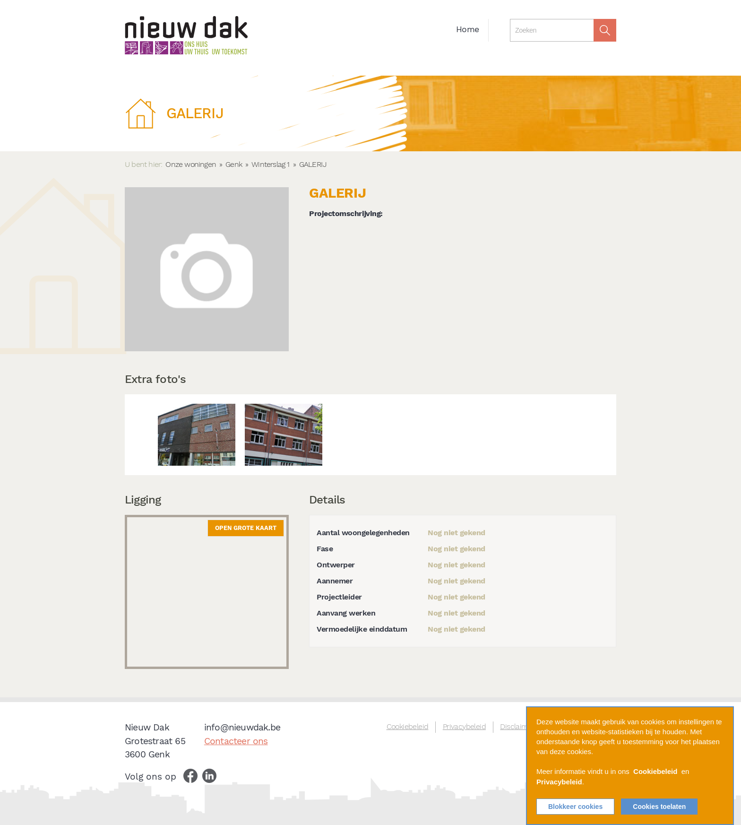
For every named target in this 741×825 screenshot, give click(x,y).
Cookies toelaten (659, 806)
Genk (233, 164)
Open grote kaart (245, 527)
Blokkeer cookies (575, 806)
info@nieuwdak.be (242, 727)
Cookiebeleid (408, 726)
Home (467, 29)
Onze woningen (190, 164)
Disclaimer (517, 726)
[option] (196, 435)
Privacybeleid (464, 726)
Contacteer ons (236, 741)
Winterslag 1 (270, 164)
